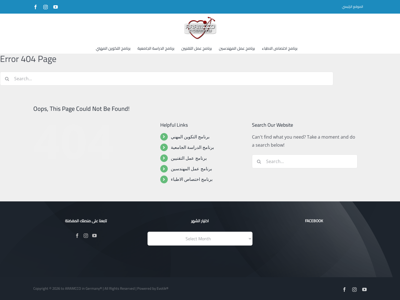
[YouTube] (94, 235)
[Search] (7, 79)
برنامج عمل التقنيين (189, 158)
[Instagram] (86, 235)
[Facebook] (77, 235)
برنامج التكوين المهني (190, 137)
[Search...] (166, 79)
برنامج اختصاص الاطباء (191, 179)
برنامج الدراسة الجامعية (192, 147)
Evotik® (162, 288)
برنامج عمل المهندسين (191, 169)
